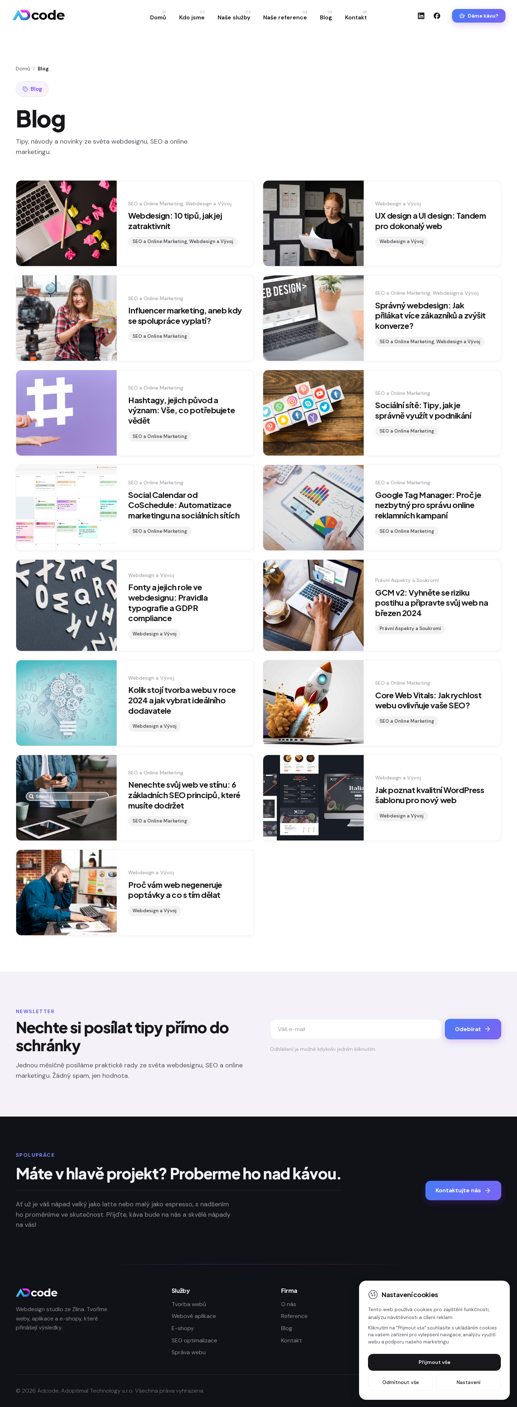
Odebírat (473, 1029)
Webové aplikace (194, 1316)
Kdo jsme (192, 15)
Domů (158, 15)
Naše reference (285, 15)
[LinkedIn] (421, 15)
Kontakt (356, 15)
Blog (326, 15)
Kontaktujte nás (463, 1190)
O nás (288, 1304)
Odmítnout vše (400, 1382)
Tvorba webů (189, 1304)
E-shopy (183, 1328)
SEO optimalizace (194, 1340)
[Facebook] (436, 15)
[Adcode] (38, 16)
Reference (294, 1316)
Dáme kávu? (478, 16)
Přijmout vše (435, 1362)
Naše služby (234, 15)
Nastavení (468, 1382)
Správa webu (189, 1352)
